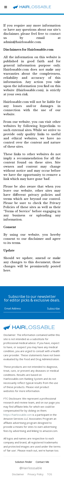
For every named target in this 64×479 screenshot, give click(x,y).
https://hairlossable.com (17, 414)
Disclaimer (18, 474)
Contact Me (42, 462)
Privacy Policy (35, 474)
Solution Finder (23, 462)
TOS (49, 474)
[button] (5, 7)
